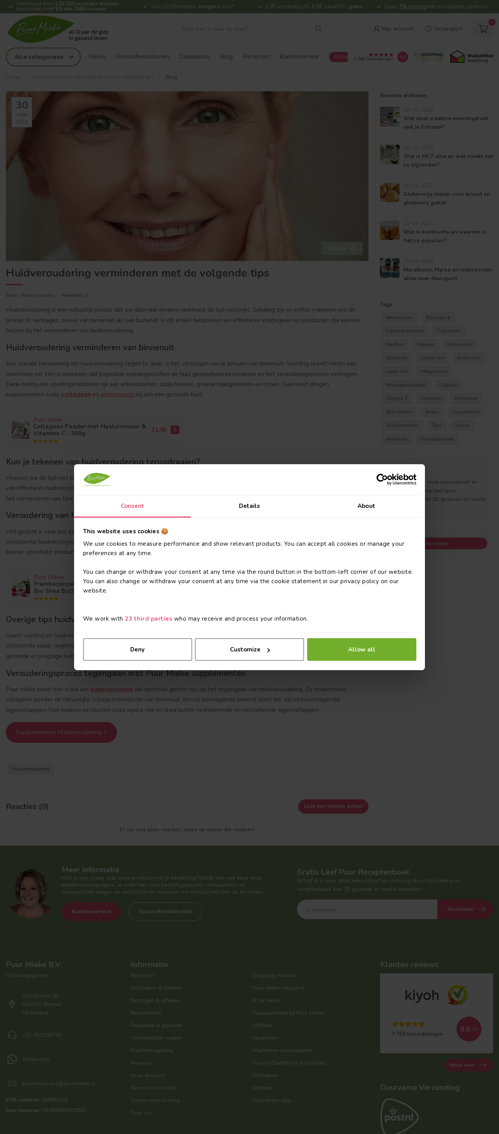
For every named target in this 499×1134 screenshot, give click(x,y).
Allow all (361, 649)
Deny (137, 649)
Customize (250, 649)
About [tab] (366, 506)
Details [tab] (249, 506)
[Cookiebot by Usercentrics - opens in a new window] (382, 479)
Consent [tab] (133, 506)
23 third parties (148, 619)
